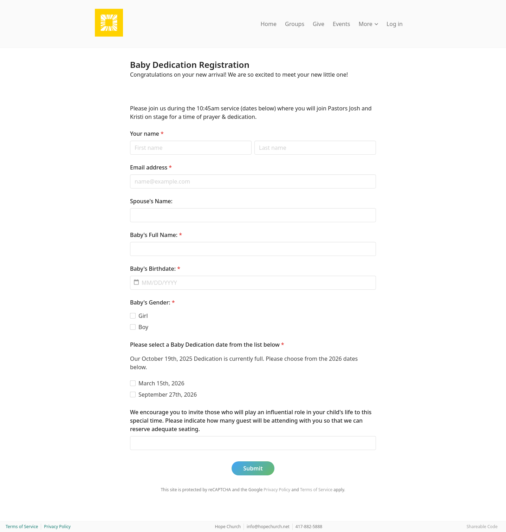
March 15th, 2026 (161, 383)
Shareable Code (482, 527)
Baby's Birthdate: (155, 269)
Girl (143, 315)
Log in (395, 24)
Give (318, 24)
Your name (147, 133)
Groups (294, 24)
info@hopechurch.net (268, 527)
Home (269, 24)
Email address (151, 167)
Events (341, 24)
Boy (143, 327)
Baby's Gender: (152, 302)
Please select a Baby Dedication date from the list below (207, 344)
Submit (252, 468)
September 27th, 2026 (167, 394)
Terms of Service (316, 490)
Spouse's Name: (151, 201)
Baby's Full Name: (156, 235)
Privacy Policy (277, 490)
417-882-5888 (309, 527)
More (368, 24)
